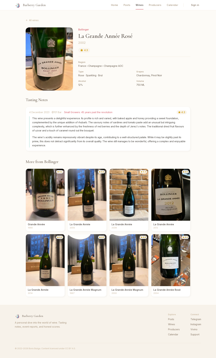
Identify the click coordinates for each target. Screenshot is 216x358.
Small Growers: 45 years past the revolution (88, 112)
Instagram (196, 324)
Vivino (194, 329)
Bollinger (83, 29)
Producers (155, 5)
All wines (32, 20)
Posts (127, 5)
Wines (139, 5)
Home (114, 5)
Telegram (196, 319)
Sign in (195, 5)
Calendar (172, 5)
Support (195, 334)
